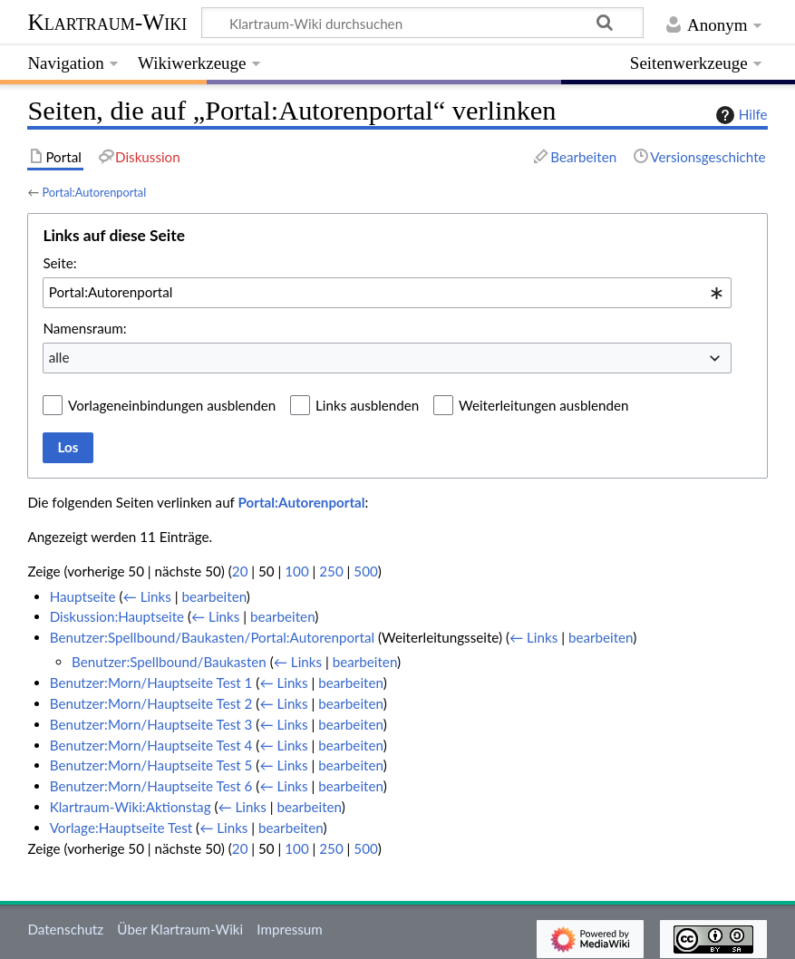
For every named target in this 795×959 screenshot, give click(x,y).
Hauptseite (83, 596)
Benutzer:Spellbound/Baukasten (169, 662)
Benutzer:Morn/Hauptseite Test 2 (151, 703)
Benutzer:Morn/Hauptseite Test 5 (151, 765)
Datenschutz (65, 929)
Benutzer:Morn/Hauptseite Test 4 (151, 745)
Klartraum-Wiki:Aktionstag (130, 807)
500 (365, 571)
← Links (147, 596)
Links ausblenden (367, 405)
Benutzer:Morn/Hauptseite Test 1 (151, 682)
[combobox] (387, 292)
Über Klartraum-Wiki (180, 929)
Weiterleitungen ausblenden (543, 405)
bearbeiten (213, 596)
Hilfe (740, 115)
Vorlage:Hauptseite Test (121, 827)
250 (331, 571)
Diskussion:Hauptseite (117, 616)
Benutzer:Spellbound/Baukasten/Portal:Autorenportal (212, 637)
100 (296, 571)
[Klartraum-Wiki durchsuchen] (423, 22)
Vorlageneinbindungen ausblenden (172, 405)
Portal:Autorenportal (94, 192)
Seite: (59, 263)
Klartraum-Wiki (107, 22)
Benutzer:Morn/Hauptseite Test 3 (151, 724)
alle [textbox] (59, 357)
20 (240, 571)
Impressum (290, 929)
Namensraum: (84, 328)
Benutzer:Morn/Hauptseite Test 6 (151, 786)
